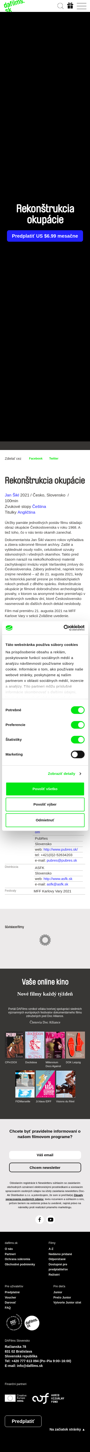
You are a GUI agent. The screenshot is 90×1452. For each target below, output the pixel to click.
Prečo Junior (62, 1297)
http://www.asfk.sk (57, 879)
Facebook (35, 458)
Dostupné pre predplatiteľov (58, 1267)
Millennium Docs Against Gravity (53, 1064)
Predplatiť (23, 1421)
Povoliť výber (44, 804)
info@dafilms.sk (30, 1366)
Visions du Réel (65, 1101)
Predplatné (12, 1292)
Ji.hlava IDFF (43, 1101)
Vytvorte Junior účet (67, 1302)
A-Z (51, 1249)
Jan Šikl (12, 495)
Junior (58, 1292)
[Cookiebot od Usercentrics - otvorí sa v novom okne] (64, 628)
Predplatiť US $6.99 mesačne (45, 236)
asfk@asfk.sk (57, 884)
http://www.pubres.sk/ (60, 849)
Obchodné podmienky (20, 1264)
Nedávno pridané (60, 1254)
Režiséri (54, 1274)
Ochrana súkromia (17, 1259)
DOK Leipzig (73, 1062)
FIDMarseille (22, 1101)
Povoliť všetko (45, 789)
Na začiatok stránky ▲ (67, 1429)
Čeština (39, 506)
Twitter (53, 458)
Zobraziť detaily (61, 774)
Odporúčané (57, 1259)
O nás (9, 1249)
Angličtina (26, 512)
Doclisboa (31, 1062)
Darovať (10, 1302)
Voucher (10, 1297)
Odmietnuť (45, 820)
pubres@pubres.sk (62, 860)
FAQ (8, 1307)
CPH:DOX (11, 1062)
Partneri (10, 1254)
